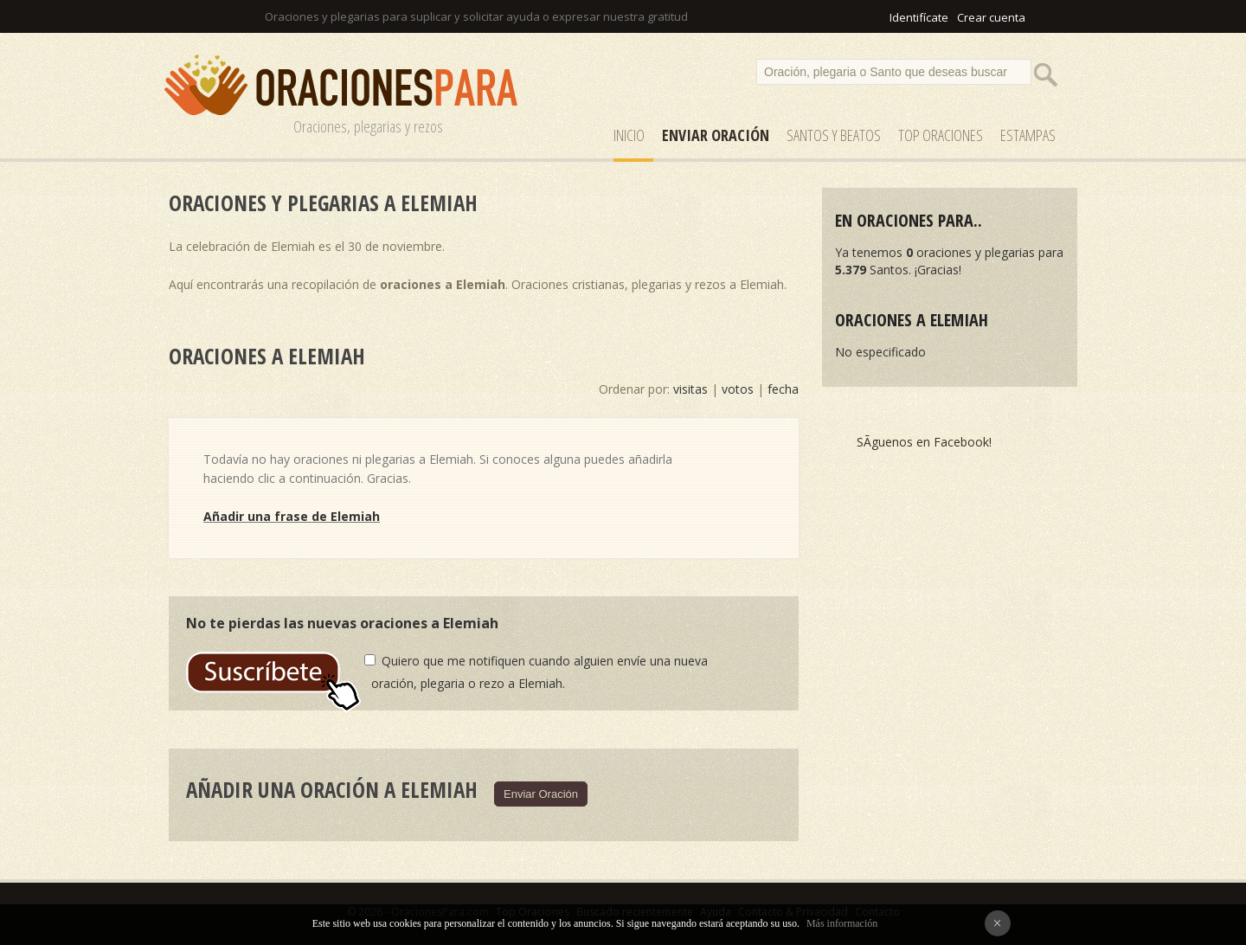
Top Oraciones (940, 135)
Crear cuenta (991, 17)
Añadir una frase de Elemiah (291, 516)
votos (738, 389)
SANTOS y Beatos (834, 135)
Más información (841, 923)
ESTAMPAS (1028, 135)
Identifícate (919, 17)
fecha (783, 389)
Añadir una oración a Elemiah (332, 789)
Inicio (629, 135)
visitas (690, 389)
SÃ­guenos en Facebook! (924, 442)
